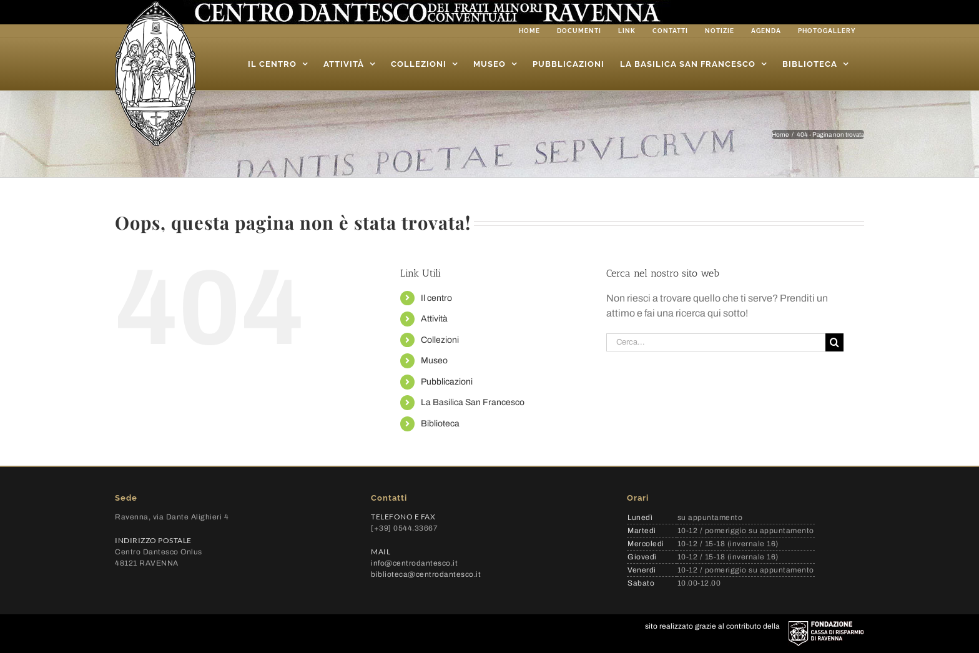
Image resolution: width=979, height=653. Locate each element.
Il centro (436, 298)
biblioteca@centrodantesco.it (426, 574)
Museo (434, 360)
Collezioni (440, 340)
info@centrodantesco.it (414, 563)
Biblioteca (440, 423)
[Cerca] (834, 342)
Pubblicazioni (447, 381)
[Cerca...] (715, 342)
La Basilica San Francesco (472, 402)
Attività (434, 318)
